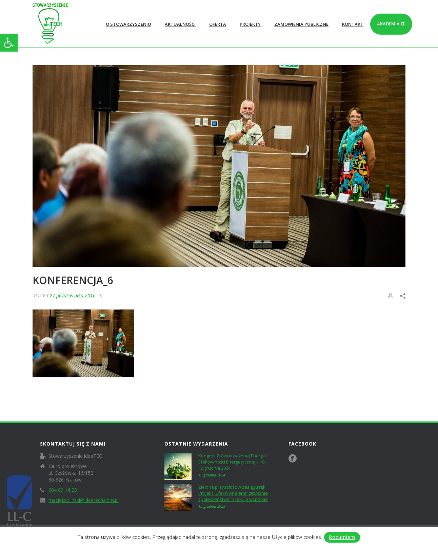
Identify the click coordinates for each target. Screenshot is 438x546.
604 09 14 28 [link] (62, 490)
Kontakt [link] (352, 24)
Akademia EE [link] (391, 24)
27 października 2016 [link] (72, 295)
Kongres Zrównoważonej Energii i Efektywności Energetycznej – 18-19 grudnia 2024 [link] (232, 462)
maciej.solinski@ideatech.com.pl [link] (83, 500)
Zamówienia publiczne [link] (301, 24)
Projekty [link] (250, 24)
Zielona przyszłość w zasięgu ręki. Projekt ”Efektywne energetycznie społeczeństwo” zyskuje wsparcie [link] (233, 493)
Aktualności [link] (180, 24)
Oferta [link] (217, 24)
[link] (9, 43)
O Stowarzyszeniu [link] (128, 24)
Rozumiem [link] (342, 537)
